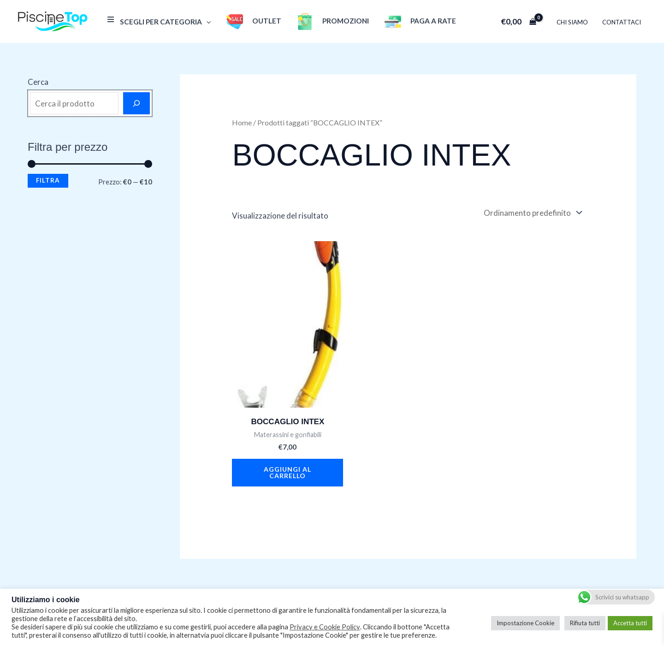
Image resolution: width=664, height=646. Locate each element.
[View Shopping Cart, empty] (523, 21)
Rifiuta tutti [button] (585, 623)
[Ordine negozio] (532, 212)
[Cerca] (136, 103)
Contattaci (622, 22)
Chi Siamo (575, 22)
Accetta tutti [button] (630, 623)
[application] (205, 22)
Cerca (38, 82)
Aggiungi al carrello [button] (287, 472)
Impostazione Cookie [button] (525, 623)
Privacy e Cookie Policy (325, 627)
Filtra (48, 180)
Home (242, 123)
